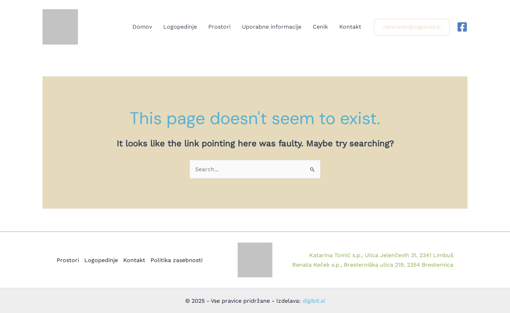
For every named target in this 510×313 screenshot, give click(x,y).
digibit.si (313, 300)
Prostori (219, 26)
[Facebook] (462, 27)
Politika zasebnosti (177, 260)
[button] (412, 27)
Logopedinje (180, 26)
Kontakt (350, 26)
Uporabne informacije (271, 26)
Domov (142, 26)
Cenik (320, 26)
